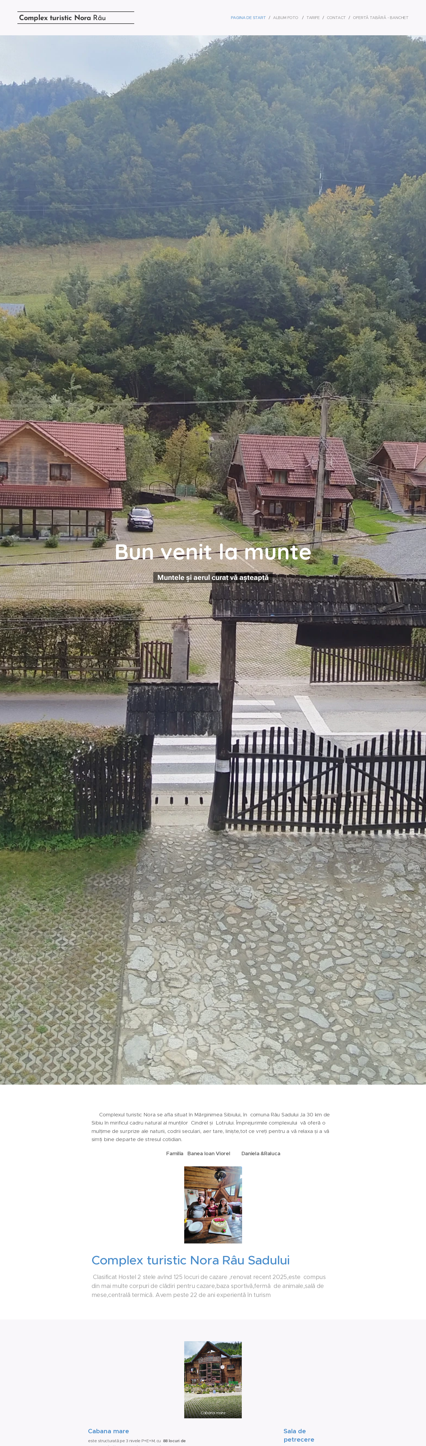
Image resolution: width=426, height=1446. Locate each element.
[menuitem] (249, 17)
